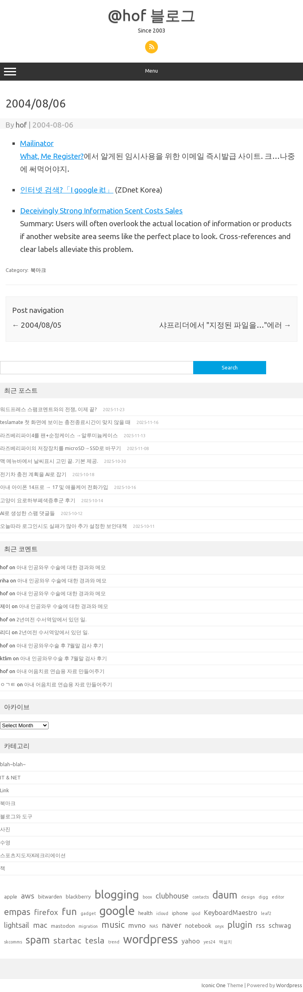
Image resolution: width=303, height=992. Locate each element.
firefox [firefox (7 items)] (46, 912)
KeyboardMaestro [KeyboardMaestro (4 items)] (230, 912)
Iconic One (214, 985)
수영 (5, 842)
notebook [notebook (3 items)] (198, 925)
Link (4, 790)
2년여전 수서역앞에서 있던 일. (51, 619)
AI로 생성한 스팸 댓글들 (27, 513)
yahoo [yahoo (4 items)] (191, 941)
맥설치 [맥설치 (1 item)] (225, 941)
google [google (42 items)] (117, 910)
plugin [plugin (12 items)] (239, 924)
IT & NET (10, 777)
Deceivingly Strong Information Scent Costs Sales (101, 210)
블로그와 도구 (16, 816)
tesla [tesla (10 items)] (95, 940)
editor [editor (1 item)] (278, 897)
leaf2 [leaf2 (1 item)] (266, 913)
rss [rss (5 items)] (260, 925)
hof (21, 124)
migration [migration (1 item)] (88, 926)
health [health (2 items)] (145, 913)
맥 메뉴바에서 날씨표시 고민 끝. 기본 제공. (49, 461)
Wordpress (289, 985)
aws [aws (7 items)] (27, 895)
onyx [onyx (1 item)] (219, 926)
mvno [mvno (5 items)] (137, 925)
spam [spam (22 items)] (38, 939)
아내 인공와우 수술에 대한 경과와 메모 (61, 567)
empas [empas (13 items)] (17, 912)
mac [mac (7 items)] (40, 925)
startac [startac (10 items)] (67, 940)
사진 (5, 829)
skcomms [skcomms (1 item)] (13, 941)
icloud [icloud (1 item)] (162, 913)
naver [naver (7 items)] (172, 925)
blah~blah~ (13, 764)
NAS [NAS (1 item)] (153, 926)
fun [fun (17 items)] (69, 911)
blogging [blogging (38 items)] (117, 894)
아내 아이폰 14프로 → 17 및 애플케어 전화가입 (54, 487)
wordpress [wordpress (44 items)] (150, 939)
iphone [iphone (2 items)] (180, 913)
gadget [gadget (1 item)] (88, 913)
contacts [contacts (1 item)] (200, 897)
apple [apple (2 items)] (10, 896)
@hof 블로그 (152, 15)
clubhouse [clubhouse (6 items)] (172, 896)
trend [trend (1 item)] (113, 941)
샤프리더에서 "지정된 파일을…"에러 (225, 325)
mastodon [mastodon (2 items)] (63, 926)
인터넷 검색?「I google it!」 (66, 189)
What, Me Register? (52, 156)
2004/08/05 (37, 325)
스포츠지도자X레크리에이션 (33, 855)
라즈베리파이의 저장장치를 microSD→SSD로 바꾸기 (60, 448)
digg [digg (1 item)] (263, 897)
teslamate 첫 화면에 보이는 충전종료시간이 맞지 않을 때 (65, 422)
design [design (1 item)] (248, 897)
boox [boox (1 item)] (147, 897)
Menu (151, 72)
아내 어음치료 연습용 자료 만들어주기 (60, 671)
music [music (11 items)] (113, 924)
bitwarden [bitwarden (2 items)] (50, 896)
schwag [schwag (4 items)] (280, 925)
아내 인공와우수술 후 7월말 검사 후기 (59, 645)
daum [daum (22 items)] (224, 895)
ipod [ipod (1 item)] (196, 913)
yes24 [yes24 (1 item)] (209, 941)
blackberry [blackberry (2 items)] (78, 896)
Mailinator (37, 143)
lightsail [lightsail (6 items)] (16, 925)
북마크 (38, 270)
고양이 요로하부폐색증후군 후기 (37, 500)
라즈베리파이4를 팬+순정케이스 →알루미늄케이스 (59, 435)
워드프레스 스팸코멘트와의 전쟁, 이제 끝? (48, 409)
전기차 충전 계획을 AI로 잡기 (33, 474)
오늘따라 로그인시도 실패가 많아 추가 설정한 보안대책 (63, 526)
